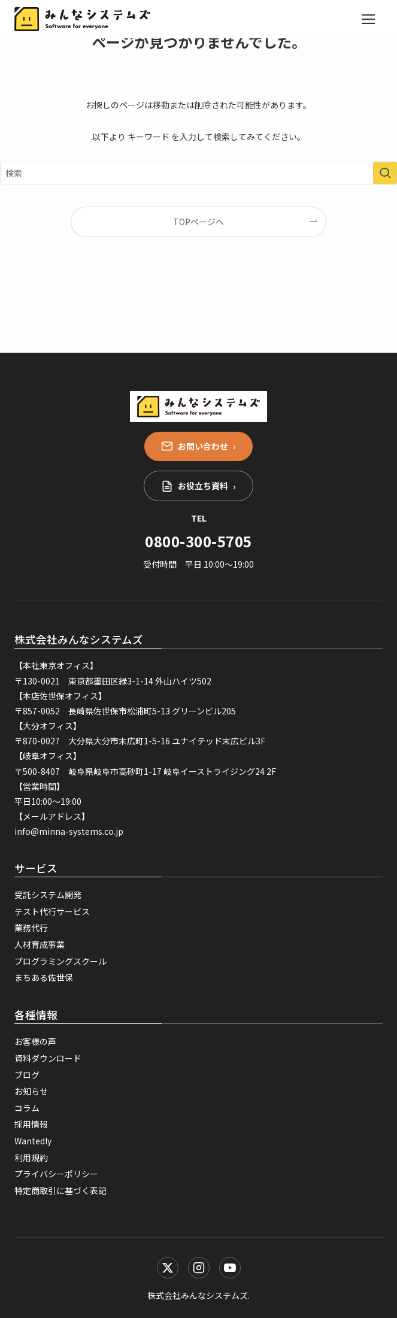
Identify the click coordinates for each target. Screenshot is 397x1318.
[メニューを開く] (368, 19)
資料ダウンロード (47, 1058)
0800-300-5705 (198, 541)
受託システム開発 (47, 895)
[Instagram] (199, 1267)
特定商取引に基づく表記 (60, 1190)
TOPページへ (198, 222)
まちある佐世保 (43, 977)
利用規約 (31, 1158)
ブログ (27, 1075)
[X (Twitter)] (167, 1267)
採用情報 (31, 1124)
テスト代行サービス (52, 911)
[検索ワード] (198, 173)
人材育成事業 (39, 944)
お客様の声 (35, 1041)
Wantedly (32, 1141)
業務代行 (31, 928)
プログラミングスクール (60, 961)
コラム (27, 1108)
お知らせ (31, 1091)
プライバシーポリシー (56, 1174)
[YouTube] (230, 1267)
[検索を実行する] (385, 173)
